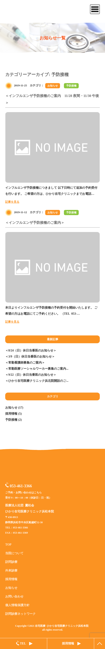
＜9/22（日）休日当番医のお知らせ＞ (30, 374)
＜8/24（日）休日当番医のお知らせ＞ (30, 350)
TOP (8, 546)
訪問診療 (11, 563)
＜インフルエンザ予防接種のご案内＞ (34, 222)
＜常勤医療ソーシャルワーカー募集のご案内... (36, 368)
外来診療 (11, 572)
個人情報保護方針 (17, 607)
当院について (14, 555)
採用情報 (11, 413)
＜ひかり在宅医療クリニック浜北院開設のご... (36, 380)
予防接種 (71, 85)
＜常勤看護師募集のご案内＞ (25, 362)
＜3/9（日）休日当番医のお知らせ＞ (30, 356)
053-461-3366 (18, 486)
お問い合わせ (14, 598)
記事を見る (12, 201)
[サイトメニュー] (95, 9)
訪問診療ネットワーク (20, 615)
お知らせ (52, 85)
